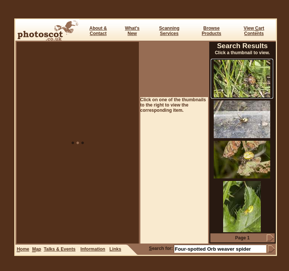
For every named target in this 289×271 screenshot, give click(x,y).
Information (93, 249)
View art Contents (254, 31)
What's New (132, 31)
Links (115, 249)
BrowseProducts (211, 31)
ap (36, 249)
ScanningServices (169, 31)
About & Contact (98, 31)
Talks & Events (59, 249)
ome (23, 249)
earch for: (161, 248)
